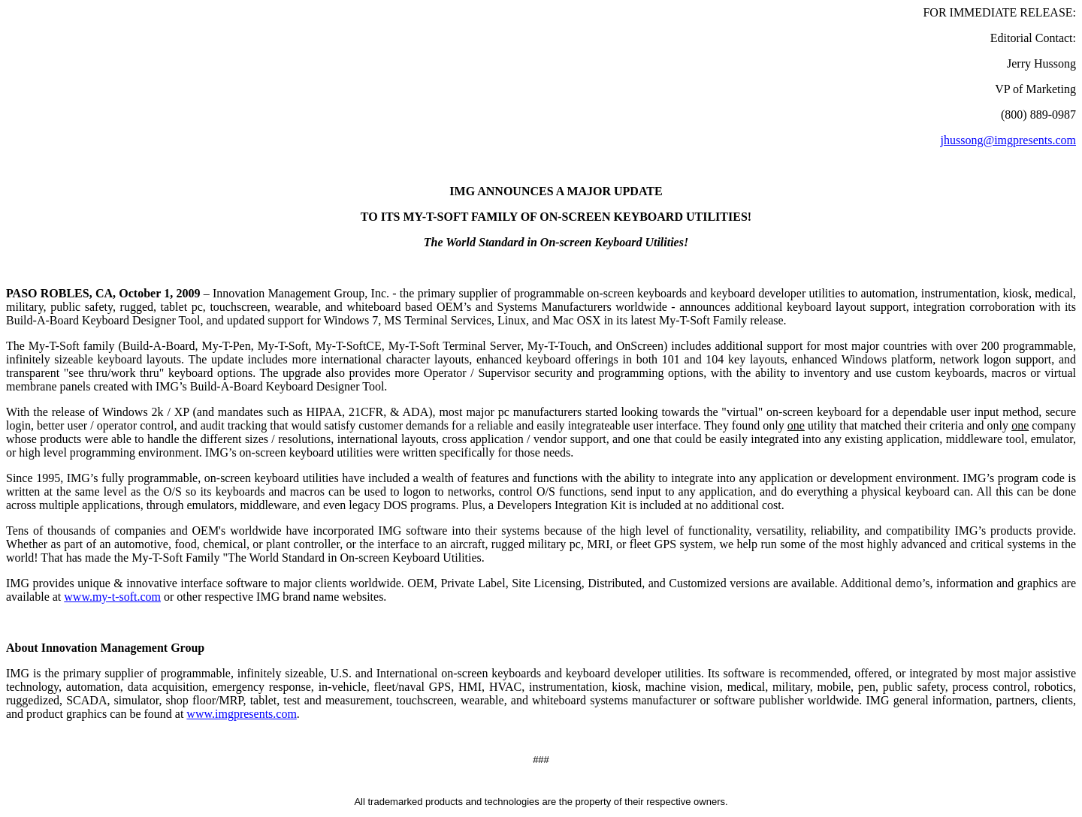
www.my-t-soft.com (112, 596)
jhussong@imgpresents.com (1009, 140)
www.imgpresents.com (241, 713)
